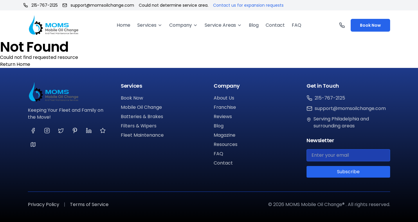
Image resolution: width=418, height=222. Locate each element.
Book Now (370, 25)
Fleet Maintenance (142, 135)
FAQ (296, 25)
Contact (275, 25)
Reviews (223, 116)
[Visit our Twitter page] (61, 130)
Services (149, 25)
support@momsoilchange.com (98, 5)
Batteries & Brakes (142, 116)
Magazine (224, 135)
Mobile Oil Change (141, 107)
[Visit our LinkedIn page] (89, 130)
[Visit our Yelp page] (103, 130)
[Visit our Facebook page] (33, 130)
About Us (224, 98)
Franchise (225, 107)
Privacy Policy (43, 204)
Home (123, 25)
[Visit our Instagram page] (47, 130)
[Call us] (342, 25)
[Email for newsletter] (348, 155)
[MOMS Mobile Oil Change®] (69, 92)
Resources (225, 144)
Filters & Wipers (138, 125)
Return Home (15, 64)
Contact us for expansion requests (248, 5)
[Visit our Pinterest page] (75, 130)
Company (183, 25)
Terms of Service (89, 204)
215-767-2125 (40, 5)
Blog (254, 25)
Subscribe (348, 171)
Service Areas (223, 25)
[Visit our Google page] (33, 144)
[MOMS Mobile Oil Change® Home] (53, 25)
